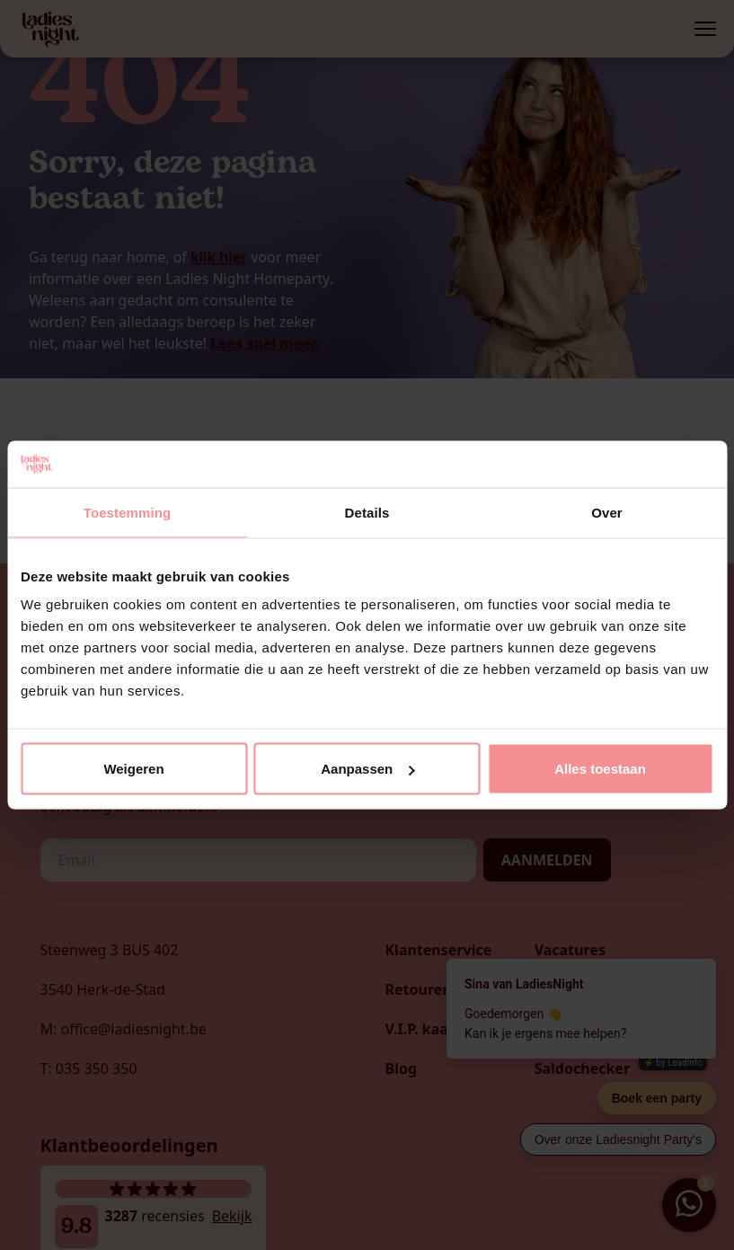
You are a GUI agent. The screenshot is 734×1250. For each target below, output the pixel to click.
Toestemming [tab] (128, 511)
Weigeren (133, 768)
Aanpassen (367, 768)
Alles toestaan (600, 768)
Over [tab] (607, 511)
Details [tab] (367, 511)
